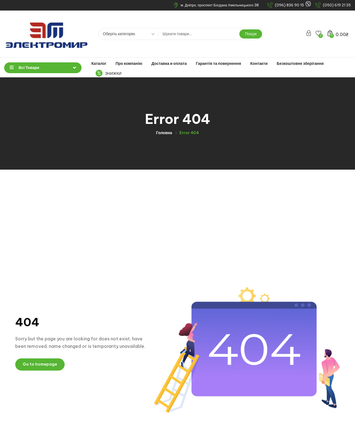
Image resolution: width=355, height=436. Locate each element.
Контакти (259, 63)
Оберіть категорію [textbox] (119, 33)
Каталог (98, 63)
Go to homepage (40, 364)
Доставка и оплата (169, 63)
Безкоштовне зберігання (300, 63)
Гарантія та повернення (218, 63)
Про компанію (129, 63)
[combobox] (127, 35)
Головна (164, 132)
